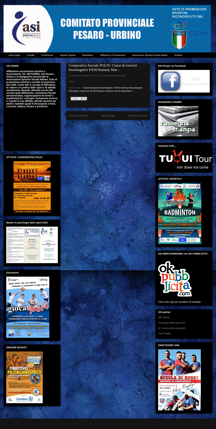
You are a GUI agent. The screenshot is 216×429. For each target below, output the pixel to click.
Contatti (30, 55)
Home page (14, 55)
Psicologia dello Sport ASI (171, 322)
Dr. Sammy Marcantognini (171, 328)
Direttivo (178, 55)
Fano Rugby (164, 333)
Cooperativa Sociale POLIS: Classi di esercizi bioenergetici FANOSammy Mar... (103, 67)
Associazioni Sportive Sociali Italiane (150, 55)
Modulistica (87, 55)
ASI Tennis (163, 317)
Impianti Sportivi (67, 55)
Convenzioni (47, 55)
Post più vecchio (137, 115)
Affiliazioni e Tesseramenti (112, 55)
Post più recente (78, 115)
